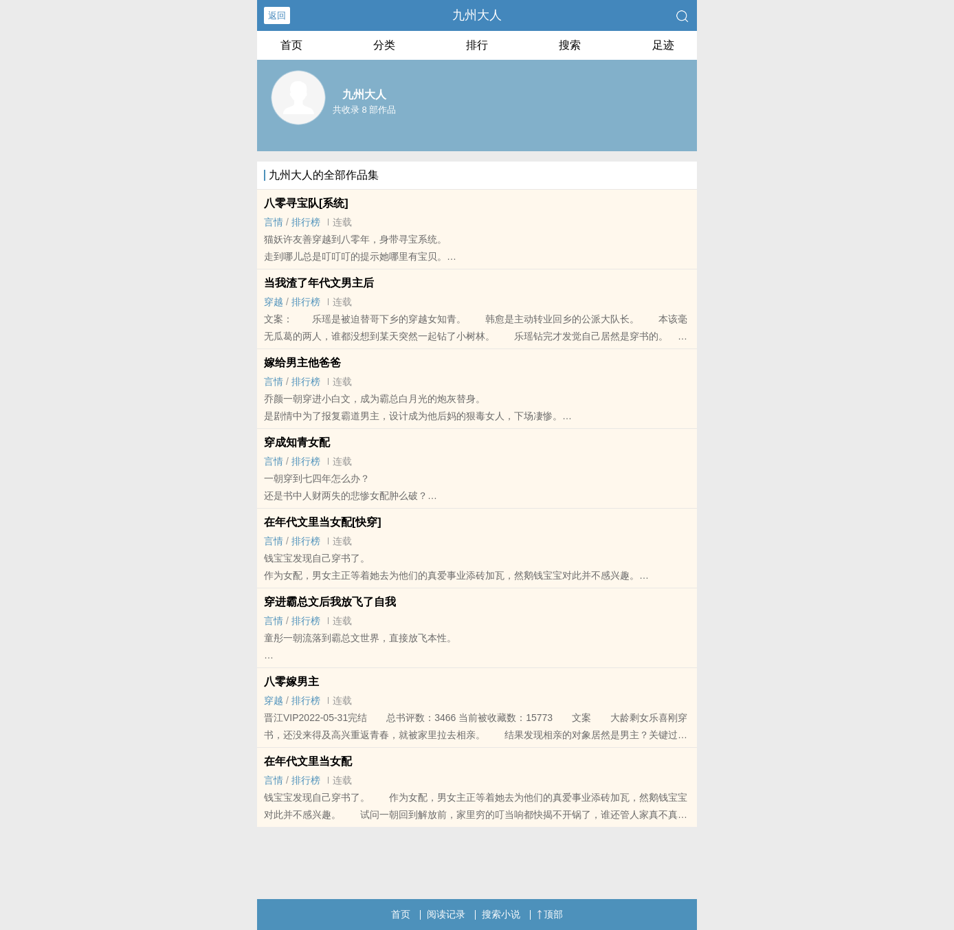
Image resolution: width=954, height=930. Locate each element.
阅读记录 (446, 914)
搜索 (570, 45)
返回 (277, 15)
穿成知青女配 (297, 442)
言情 (273, 222)
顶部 (550, 914)
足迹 (663, 45)
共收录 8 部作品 (364, 109)
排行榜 (305, 222)
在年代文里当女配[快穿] (322, 522)
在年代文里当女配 (308, 761)
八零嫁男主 (291, 681)
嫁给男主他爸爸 (302, 362)
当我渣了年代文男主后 (319, 283)
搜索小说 (501, 914)
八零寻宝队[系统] (306, 203)
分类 (384, 45)
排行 (477, 45)
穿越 (273, 301)
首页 (291, 45)
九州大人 (477, 15)
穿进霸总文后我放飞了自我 (330, 602)
